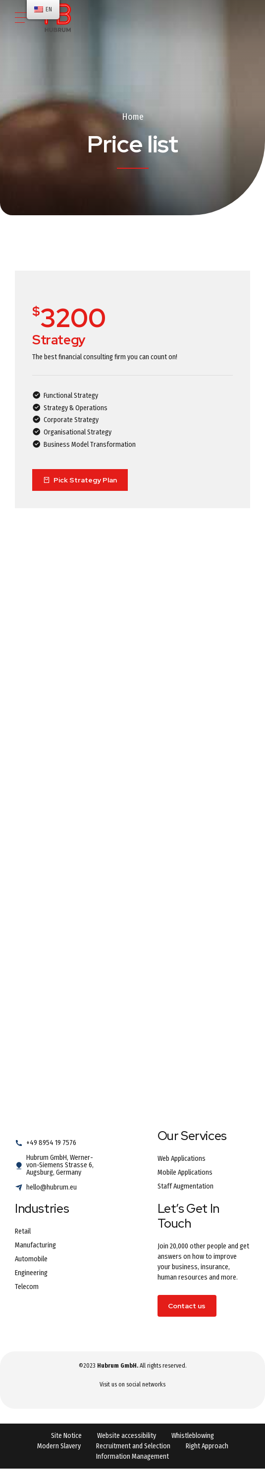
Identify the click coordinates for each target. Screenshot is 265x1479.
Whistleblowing (192, 1435)
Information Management (132, 1456)
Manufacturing (35, 1245)
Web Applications (182, 1158)
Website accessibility (126, 1435)
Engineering (31, 1273)
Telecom (27, 1287)
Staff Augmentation (185, 1186)
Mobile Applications (185, 1172)
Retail (23, 1231)
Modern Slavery (59, 1446)
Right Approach (207, 1446)
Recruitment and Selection (133, 1446)
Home (133, 116)
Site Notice (66, 1435)
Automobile (31, 1259)
